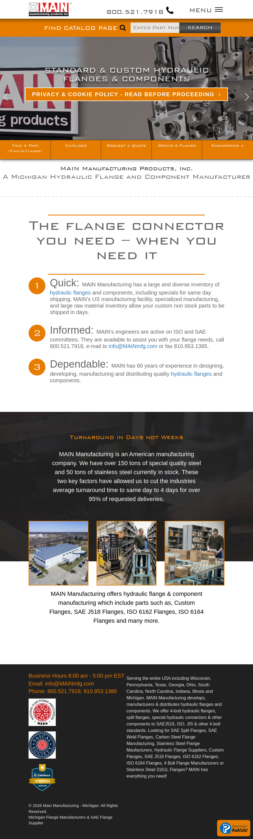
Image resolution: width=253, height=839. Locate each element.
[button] (19, 88)
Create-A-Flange (177, 145)
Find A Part (25, 148)
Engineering (227, 145)
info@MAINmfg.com (133, 346)
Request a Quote (126, 145)
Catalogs (76, 145)
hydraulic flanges (70, 293)
